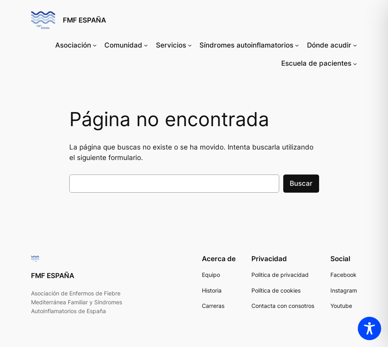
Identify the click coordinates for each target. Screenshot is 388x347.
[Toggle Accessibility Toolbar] (369, 328)
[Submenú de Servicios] (190, 45)
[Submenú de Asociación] (95, 45)
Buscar (301, 183)
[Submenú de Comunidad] (146, 45)
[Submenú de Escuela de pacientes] (355, 63)
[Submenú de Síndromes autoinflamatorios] (297, 45)
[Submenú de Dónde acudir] (355, 45)
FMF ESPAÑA (84, 20)
